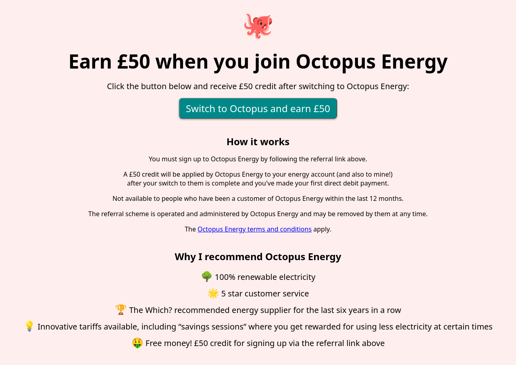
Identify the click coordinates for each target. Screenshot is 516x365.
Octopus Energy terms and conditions (255, 229)
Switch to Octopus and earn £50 (258, 108)
